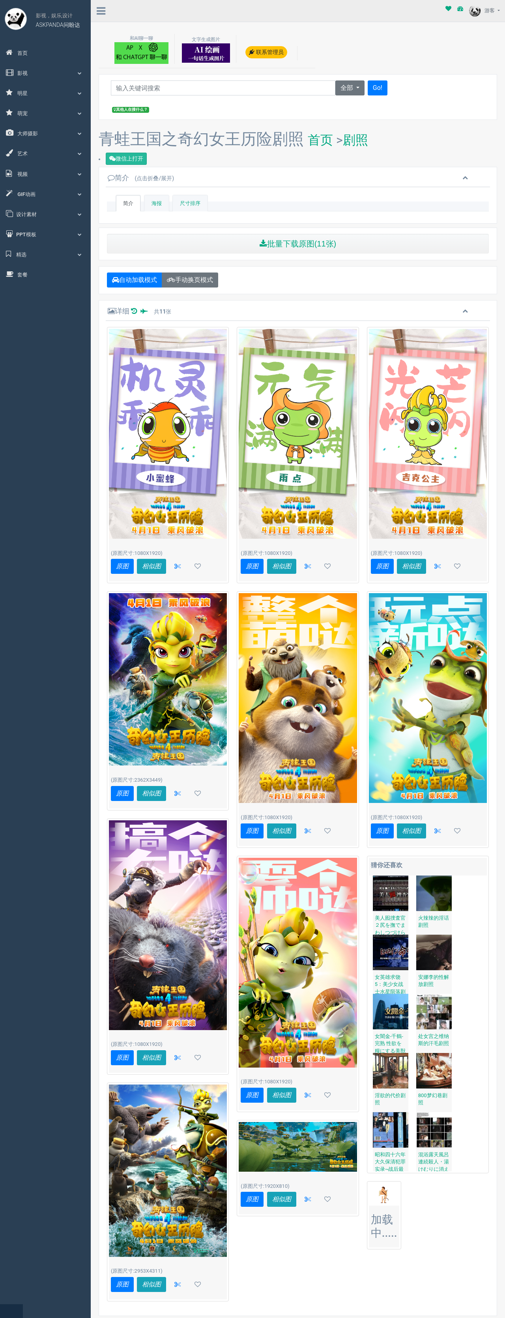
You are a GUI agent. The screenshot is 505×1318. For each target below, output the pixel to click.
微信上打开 (126, 158)
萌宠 (45, 112)
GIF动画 (45, 193)
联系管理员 (266, 52)
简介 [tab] (128, 203)
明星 (45, 92)
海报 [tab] (157, 203)
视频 (45, 173)
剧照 (355, 140)
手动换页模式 (190, 280)
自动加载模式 (134, 280)
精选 (45, 254)
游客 (482, 10)
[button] (177, 566)
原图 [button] (122, 566)
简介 (141, 178)
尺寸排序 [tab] (190, 203)
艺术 (45, 153)
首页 (17, 52)
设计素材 (45, 213)
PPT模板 (45, 233)
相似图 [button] (151, 566)
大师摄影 (45, 132)
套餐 (17, 274)
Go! (377, 87)
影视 (45, 72)
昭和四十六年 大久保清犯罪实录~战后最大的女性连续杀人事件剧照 (390, 1169)
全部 (347, 87)
